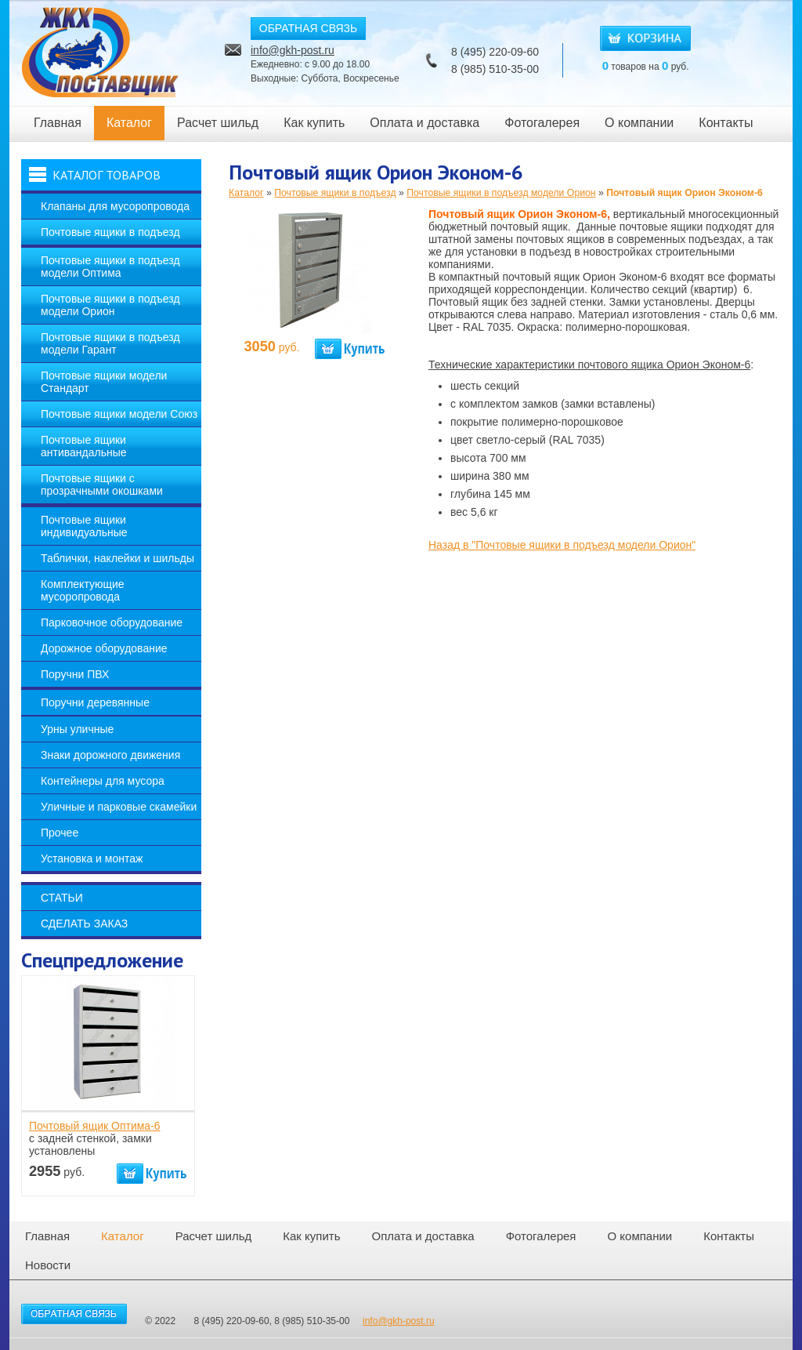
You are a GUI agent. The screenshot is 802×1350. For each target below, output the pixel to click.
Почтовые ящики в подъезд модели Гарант (110, 343)
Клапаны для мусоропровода (115, 206)
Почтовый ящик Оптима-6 (95, 1126)
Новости (47, 1265)
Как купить (314, 122)
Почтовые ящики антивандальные (84, 446)
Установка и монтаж (92, 858)
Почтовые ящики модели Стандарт (104, 381)
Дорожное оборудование (104, 648)
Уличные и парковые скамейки (119, 806)
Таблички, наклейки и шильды (117, 558)
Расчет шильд (217, 122)
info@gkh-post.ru (292, 50)
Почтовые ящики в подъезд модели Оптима (110, 266)
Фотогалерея (542, 122)
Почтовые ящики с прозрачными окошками (102, 484)
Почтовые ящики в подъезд (110, 232)
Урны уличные (77, 729)
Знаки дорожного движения (110, 755)
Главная (57, 122)
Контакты (726, 122)
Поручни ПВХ (75, 674)
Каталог (129, 122)
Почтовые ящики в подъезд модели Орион (110, 305)
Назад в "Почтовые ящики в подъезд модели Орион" (561, 545)
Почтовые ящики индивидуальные (84, 526)
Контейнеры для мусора (102, 781)
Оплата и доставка (424, 122)
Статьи (62, 897)
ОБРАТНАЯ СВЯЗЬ (308, 28)
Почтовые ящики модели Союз (119, 414)
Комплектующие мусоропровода (83, 590)
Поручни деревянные (95, 702)
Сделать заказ (84, 923)
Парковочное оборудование (111, 622)
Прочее (59, 832)
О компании (639, 122)
